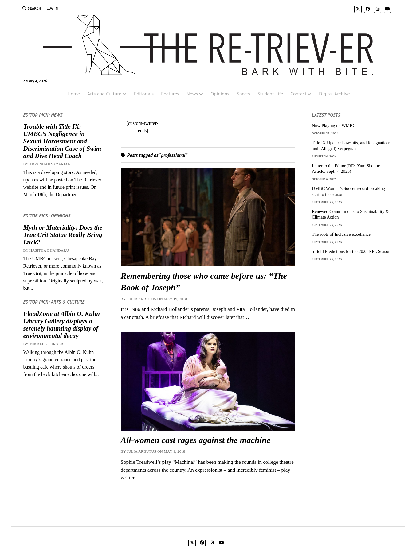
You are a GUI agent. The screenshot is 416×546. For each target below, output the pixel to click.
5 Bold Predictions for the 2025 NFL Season (351, 251)
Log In (52, 8)
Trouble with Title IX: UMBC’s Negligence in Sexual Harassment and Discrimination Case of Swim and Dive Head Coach (62, 141)
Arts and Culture (104, 94)
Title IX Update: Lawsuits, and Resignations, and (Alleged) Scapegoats (352, 145)
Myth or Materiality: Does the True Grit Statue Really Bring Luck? (62, 235)
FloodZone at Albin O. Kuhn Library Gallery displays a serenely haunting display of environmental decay (61, 324)
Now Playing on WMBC (333, 125)
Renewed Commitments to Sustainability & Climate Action (350, 214)
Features (170, 94)
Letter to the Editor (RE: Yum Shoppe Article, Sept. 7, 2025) (346, 168)
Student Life (270, 94)
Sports (243, 94)
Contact (298, 94)
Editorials (144, 94)
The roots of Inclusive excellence (341, 234)
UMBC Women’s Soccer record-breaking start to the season (348, 191)
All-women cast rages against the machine (196, 440)
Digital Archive (334, 94)
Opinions (219, 94)
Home (73, 94)
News (192, 94)
